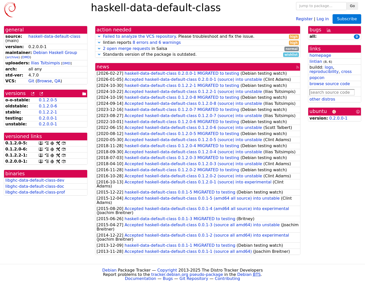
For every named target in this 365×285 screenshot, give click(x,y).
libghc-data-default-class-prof (35, 192)
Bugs (168, 278)
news (103, 67)
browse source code (329, 83)
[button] (99, 36)
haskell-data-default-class (54, 36)
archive (13, 57)
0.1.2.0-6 (48, 106)
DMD (26, 57)
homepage (320, 55)
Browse (44, 81)
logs (329, 67)
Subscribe (347, 18)
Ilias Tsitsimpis (45, 63)
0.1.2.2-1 (48, 112)
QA (57, 81)
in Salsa (198, 49)
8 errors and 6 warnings (157, 42)
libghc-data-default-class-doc (34, 186)
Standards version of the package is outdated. (198, 54)
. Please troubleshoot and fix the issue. (198, 36)
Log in (323, 18)
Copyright (167, 270)
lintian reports (198, 43)
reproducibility (324, 71)
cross (346, 71)
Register (304, 18)
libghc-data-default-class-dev (34, 180)
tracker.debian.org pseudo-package (187, 274)
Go (352, 6)
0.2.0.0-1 (48, 118)
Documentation (140, 278)
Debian (109, 270)
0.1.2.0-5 (48, 100)
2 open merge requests (126, 48)
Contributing (227, 278)
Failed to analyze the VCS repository (139, 36)
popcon (316, 77)
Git (31, 81)
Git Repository (193, 278)
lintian (315, 61)
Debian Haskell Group (55, 52)
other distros (322, 99)
